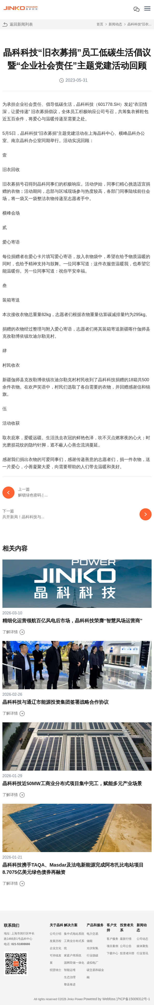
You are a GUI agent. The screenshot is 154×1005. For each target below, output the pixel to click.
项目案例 (112, 946)
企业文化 (55, 948)
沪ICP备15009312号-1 (133, 999)
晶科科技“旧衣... (139, 24)
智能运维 (70, 970)
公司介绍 (55, 933)
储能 (89, 941)
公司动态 (142, 938)
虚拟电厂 (92, 962)
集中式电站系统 (74, 933)
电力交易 (92, 933)
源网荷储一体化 (74, 962)
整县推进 (70, 984)
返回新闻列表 (21, 24)
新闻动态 (115, 24)
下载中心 (112, 953)
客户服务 (112, 938)
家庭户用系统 (72, 955)
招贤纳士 (55, 970)
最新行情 (126, 938)
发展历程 (55, 941)
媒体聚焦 (142, 946)
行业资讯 (142, 953)
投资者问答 (127, 953)
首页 (100, 24)
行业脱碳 (92, 955)
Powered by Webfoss (99, 999)
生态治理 (70, 977)
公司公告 (126, 946)
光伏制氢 (92, 948)
